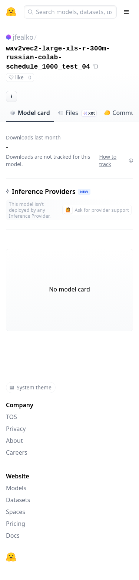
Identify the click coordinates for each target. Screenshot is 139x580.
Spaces (15, 512)
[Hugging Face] (11, 557)
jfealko (23, 37)
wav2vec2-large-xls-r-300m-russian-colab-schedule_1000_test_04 (58, 57)
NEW (84, 191)
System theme (30, 387)
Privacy (16, 429)
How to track (116, 160)
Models (16, 488)
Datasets (18, 500)
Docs (13, 535)
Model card (30, 113)
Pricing (15, 524)
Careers (16, 452)
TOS (11, 417)
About (14, 440)
